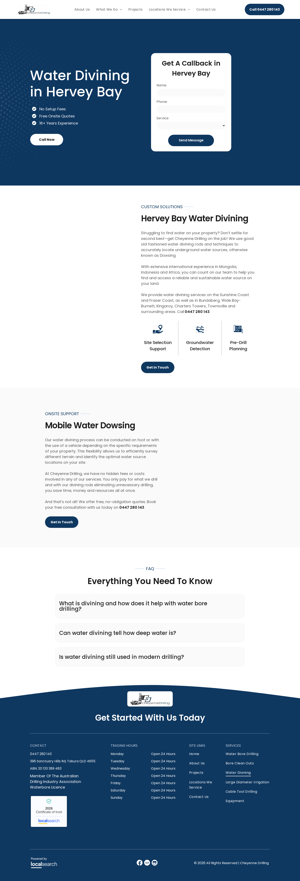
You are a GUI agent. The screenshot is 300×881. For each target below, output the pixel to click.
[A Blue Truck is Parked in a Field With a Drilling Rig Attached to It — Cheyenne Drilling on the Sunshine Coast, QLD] (60, 286)
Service (162, 118)
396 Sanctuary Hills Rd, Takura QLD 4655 (62, 761)
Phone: (162, 101)
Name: (161, 85)
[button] (150, 606)
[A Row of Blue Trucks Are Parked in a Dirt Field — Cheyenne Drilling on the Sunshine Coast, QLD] (246, 102)
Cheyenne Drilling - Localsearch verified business (49, 811)
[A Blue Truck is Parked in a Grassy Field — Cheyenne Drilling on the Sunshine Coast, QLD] (240, 467)
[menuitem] (82, 9)
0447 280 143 (197, 311)
